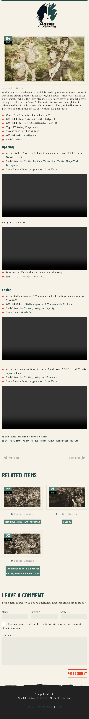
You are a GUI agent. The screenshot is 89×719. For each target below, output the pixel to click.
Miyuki (9, 88)
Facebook (51, 377)
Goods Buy (27, 312)
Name (6, 612)
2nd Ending (10, 436)
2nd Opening (24, 436)
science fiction (38, 440)
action (8, 440)
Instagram (12, 165)
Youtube (18, 161)
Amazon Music (21, 169)
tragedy (74, 440)
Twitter (18, 139)
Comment (8, 635)
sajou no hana (14, 373)
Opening (43, 436)
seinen (51, 440)
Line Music (51, 169)
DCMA (59, 706)
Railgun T (30, 135)
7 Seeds (67, 521)
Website (65, 612)
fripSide (20, 157)
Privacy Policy (45, 706)
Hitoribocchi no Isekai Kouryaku (22, 521)
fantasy (17, 440)
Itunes (16, 312)
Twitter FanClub (33, 161)
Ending (34, 436)
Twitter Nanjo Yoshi (68, 161)
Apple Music (37, 169)
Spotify (50, 308)
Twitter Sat (49, 161)
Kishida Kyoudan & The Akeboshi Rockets (48, 304)
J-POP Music (42, 698)
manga (26, 440)
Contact (30, 706)
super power (62, 440)
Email (35, 612)
